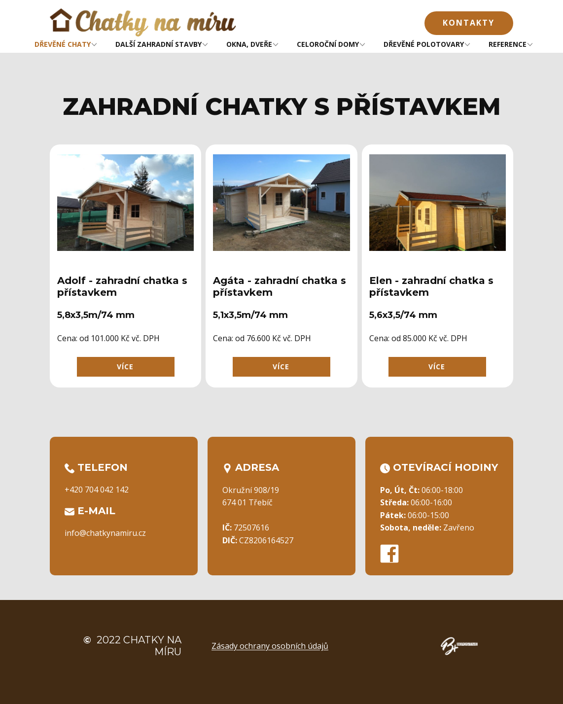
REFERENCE (508, 44)
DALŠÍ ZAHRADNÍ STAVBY (158, 44)
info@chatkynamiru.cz (105, 533)
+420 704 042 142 (97, 489)
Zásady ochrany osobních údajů (269, 645)
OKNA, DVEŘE (249, 44)
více (125, 366)
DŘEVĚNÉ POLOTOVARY (424, 44)
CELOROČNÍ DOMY (328, 44)
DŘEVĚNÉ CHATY (63, 44)
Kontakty (468, 22)
